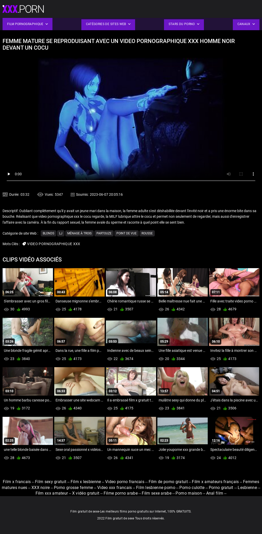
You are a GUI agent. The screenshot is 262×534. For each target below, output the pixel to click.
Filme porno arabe (121, 493)
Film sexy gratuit (50, 481)
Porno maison (189, 493)
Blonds (48, 233)
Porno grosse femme (73, 487)
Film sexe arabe (156, 493)
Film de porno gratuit (168, 481)
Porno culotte (191, 487)
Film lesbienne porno (155, 487)
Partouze (104, 233)
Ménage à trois (79, 233)
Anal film (214, 493)
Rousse (147, 233)
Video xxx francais (114, 487)
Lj (60, 233)
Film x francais (17, 481)
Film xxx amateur (52, 493)
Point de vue (126, 233)
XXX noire (40, 487)
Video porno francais (124, 481)
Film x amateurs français (215, 481)
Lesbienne (247, 487)
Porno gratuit (221, 487)
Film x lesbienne (86, 481)
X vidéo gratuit (86, 493)
